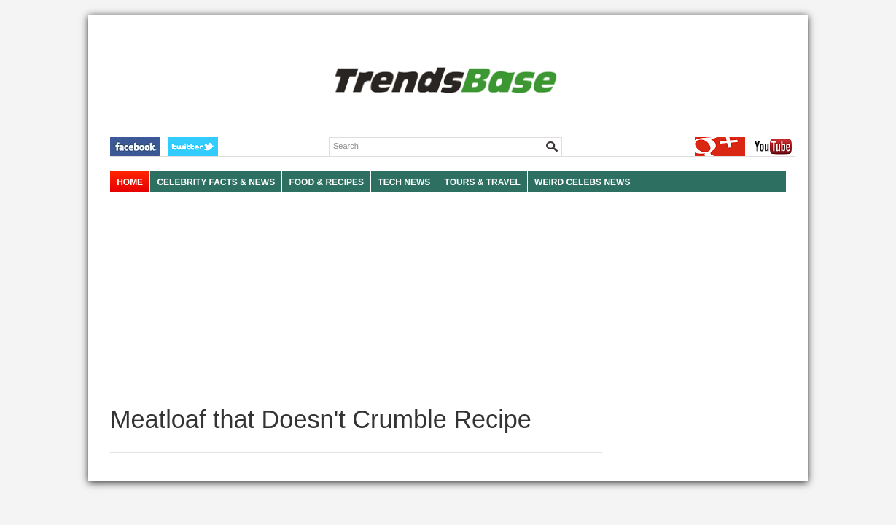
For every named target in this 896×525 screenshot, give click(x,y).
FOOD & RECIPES (326, 182)
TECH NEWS (404, 182)
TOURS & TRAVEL (483, 182)
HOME (130, 182)
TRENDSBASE (444, 81)
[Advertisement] (356, 299)
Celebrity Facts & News (216, 182)
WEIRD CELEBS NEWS (582, 182)
